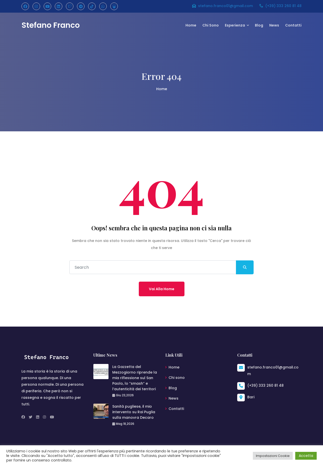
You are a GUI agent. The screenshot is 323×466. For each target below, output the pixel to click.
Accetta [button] (306, 455)
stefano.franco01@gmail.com (222, 5)
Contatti (293, 25)
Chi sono (210, 25)
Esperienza (235, 25)
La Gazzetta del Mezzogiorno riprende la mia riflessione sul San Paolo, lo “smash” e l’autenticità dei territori (134, 377)
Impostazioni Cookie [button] (273, 455)
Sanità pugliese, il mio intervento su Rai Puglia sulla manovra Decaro (133, 412)
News (274, 25)
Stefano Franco (50, 25)
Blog (259, 25)
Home (190, 25)
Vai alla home (161, 288)
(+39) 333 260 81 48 (280, 5)
